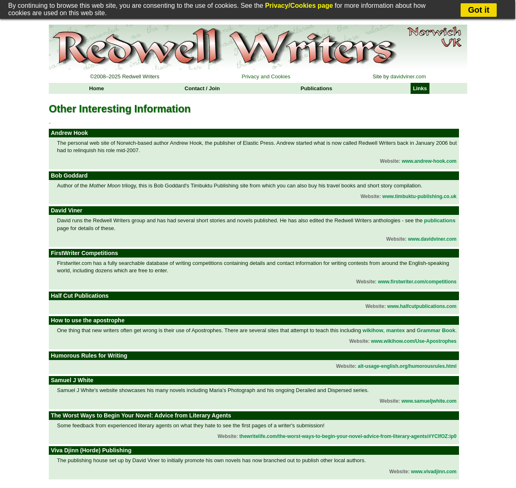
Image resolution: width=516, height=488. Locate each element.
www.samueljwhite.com (429, 401)
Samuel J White (72, 380)
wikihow (373, 330)
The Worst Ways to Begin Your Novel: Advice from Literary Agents (141, 415)
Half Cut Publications (80, 295)
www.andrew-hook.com (429, 161)
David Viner (66, 210)
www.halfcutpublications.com (422, 306)
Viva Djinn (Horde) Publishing (91, 450)
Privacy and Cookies (266, 76)
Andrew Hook (69, 133)
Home (96, 88)
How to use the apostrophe (88, 320)
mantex (395, 330)
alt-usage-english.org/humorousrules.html (407, 366)
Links (420, 88)
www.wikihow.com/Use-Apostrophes (414, 341)
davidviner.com (408, 76)
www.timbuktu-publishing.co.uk (419, 196)
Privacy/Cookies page (299, 5)
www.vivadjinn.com (434, 471)
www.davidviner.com (432, 239)
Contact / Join (202, 88)
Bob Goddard (69, 175)
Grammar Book (436, 330)
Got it (478, 9)
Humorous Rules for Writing (89, 355)
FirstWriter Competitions (84, 253)
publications (440, 220)
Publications (316, 88)
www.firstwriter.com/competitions (417, 282)
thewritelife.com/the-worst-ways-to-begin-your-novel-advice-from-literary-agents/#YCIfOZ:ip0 (348, 436)
